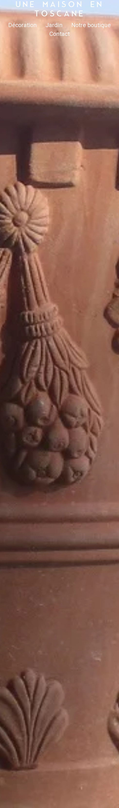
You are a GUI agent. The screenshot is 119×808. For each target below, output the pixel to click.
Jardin (54, 25)
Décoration (22, 25)
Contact (59, 33)
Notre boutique (91, 25)
